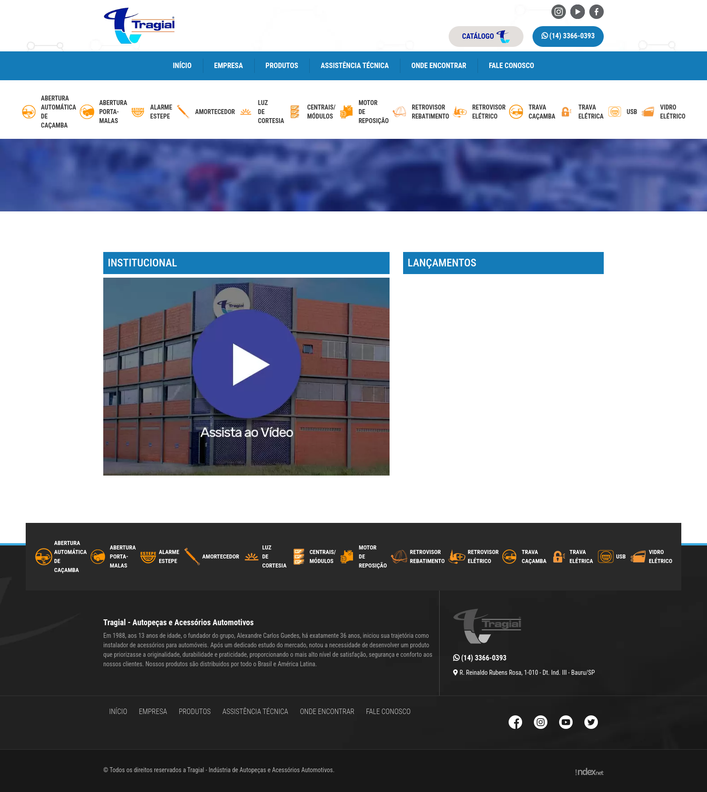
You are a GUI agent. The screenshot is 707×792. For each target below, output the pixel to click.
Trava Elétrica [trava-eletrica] (591, 112)
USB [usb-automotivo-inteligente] (632, 111)
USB (621, 556)
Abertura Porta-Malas (123, 556)
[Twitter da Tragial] (591, 723)
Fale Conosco (511, 65)
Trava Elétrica (581, 556)
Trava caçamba (534, 556)
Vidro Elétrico (660, 556)
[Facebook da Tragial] (596, 11)
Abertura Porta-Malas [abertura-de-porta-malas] (113, 111)
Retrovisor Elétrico (483, 556)
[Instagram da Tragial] (558, 11)
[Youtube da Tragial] (577, 11)
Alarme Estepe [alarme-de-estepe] (161, 112)
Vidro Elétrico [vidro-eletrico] (672, 112)
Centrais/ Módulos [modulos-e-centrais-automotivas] (321, 112)
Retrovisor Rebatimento (427, 556)
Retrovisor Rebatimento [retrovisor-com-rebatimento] (430, 112)
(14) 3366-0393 (568, 36)
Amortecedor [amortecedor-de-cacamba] (215, 111)
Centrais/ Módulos (322, 556)
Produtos (282, 65)
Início (182, 65)
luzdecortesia (274, 556)
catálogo (486, 36)
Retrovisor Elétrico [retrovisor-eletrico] (488, 112)
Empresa (228, 65)
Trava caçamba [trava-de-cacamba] (541, 112)
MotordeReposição (373, 556)
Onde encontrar (438, 65)
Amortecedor (220, 556)
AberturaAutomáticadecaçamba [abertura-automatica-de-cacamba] (58, 112)
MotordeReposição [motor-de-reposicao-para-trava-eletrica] (373, 111)
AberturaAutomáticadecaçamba (70, 556)
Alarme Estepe (169, 556)
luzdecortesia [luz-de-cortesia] (271, 111)
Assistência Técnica (355, 65)
